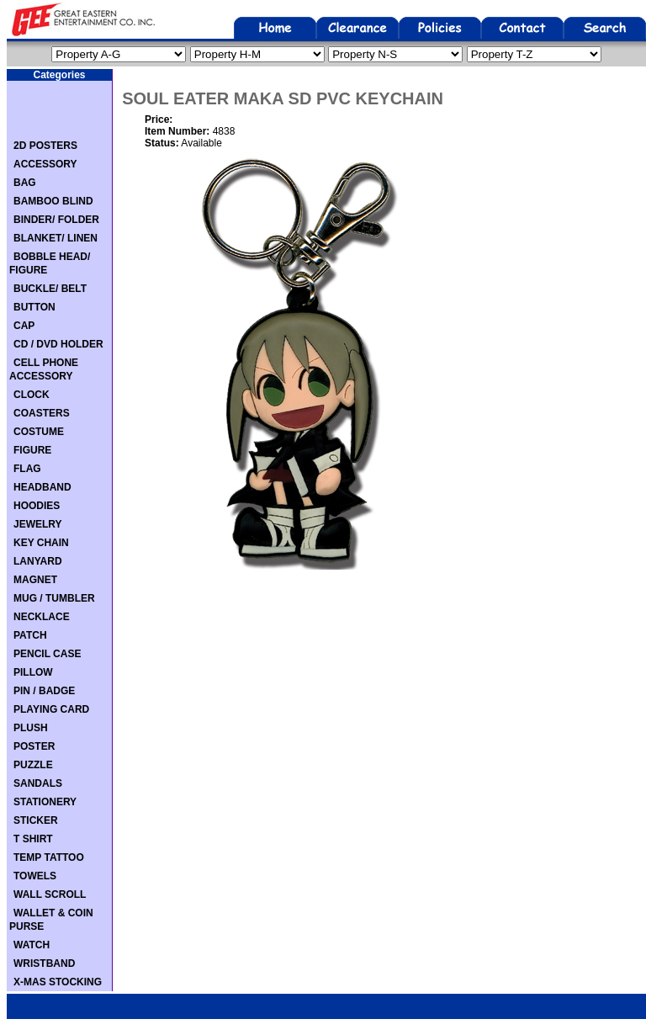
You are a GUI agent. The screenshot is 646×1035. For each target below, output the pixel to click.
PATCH (30, 635)
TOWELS (34, 876)
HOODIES (36, 506)
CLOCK (31, 395)
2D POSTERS (45, 145)
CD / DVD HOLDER (58, 344)
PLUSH (30, 728)
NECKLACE (41, 617)
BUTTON (34, 307)
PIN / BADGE (44, 691)
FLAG (27, 469)
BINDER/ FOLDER (56, 220)
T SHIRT (33, 839)
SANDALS (37, 783)
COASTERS (41, 413)
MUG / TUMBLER (54, 598)
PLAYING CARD (51, 709)
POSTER (34, 746)
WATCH (31, 945)
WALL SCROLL (49, 894)
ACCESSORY (45, 164)
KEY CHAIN (41, 543)
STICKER (35, 820)
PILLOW (33, 672)
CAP (23, 326)
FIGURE (32, 450)
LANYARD (37, 561)
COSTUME (38, 432)
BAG (24, 182)
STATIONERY (45, 802)
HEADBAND (42, 487)
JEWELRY (37, 524)
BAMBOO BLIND (53, 201)
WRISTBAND (44, 963)
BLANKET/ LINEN (55, 238)
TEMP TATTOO (48, 857)
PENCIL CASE (47, 654)
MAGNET (35, 580)
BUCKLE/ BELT (50, 289)
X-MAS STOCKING (57, 982)
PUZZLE (33, 765)
